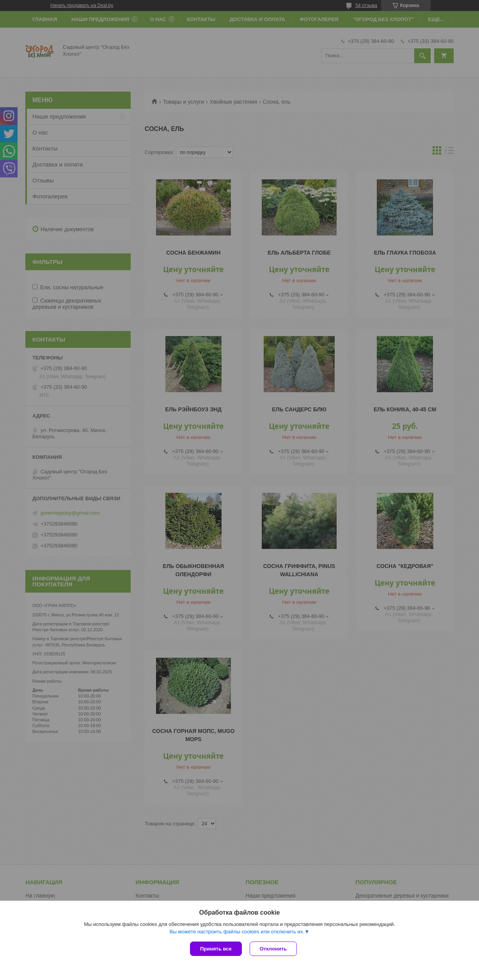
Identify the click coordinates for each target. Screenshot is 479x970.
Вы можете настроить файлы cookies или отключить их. (236, 932)
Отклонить (273, 949)
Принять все (216, 949)
